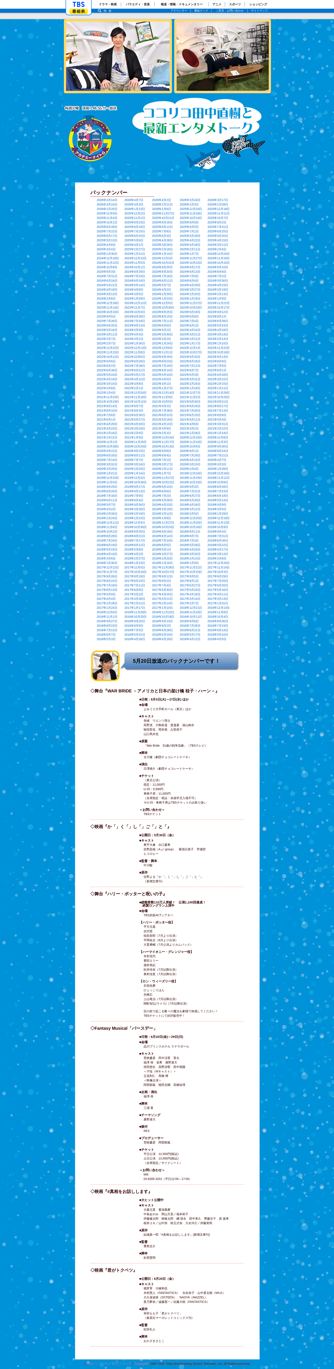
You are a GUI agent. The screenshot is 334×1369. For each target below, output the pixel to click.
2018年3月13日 (217, 554)
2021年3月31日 (217, 424)
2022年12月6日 (162, 348)
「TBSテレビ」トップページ (78, 4)
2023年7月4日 (189, 321)
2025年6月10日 (134, 235)
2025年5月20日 (217, 235)
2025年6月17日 (107, 235)
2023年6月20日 (107, 325)
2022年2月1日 (133, 388)
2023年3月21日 (190, 334)
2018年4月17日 (217, 549)
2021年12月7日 (190, 392)
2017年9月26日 (107, 576)
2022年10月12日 (108, 356)
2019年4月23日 (162, 504)
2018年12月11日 (108, 522)
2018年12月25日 (191, 518)
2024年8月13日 (190, 271)
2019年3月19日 (162, 509)
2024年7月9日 (189, 276)
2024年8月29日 (134, 271)
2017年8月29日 (217, 576)
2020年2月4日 (189, 468)
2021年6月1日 (106, 419)
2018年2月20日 (162, 558)
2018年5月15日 (107, 549)
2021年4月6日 (189, 424)
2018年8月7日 (189, 536)
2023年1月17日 (190, 343)
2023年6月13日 (134, 325)
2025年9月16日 (162, 222)
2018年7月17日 (134, 540)
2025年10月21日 (163, 218)
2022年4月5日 (161, 379)
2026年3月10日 (107, 204)
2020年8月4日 (161, 455)
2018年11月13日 (218, 522)
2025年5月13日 (107, 240)
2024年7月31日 (107, 276)
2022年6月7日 (189, 370)
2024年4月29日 (190, 285)
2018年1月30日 (107, 563)
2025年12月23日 (191, 209)
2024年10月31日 (163, 262)
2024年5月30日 (217, 280)
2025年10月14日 (191, 218)
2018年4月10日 (107, 554)
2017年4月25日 (162, 594)
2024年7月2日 (216, 276)
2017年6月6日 (133, 589)
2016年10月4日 (217, 616)
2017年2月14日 (162, 603)
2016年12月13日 (218, 607)
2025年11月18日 (191, 213)
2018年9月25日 (134, 531)
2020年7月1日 (161, 460)
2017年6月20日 (217, 585)
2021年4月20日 (134, 424)
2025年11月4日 (107, 218)
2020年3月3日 (216, 464)
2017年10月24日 (135, 572)
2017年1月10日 (162, 607)
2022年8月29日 (134, 361)
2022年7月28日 (134, 365)
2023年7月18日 (134, 321)
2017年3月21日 (162, 598)
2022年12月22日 (108, 348)
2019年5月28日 (162, 500)
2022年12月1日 (190, 348)
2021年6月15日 (190, 415)
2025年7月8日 (161, 231)
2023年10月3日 (134, 312)
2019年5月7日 (106, 504)
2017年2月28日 (107, 603)
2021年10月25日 (218, 397)
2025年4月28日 (162, 240)
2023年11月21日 (218, 303)
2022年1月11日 (217, 388)
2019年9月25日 (107, 486)
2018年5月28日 (190, 545)
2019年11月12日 (218, 477)
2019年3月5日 (216, 509)
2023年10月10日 (108, 312)
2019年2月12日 (162, 513)
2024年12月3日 (162, 258)
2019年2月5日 (189, 513)
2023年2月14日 (217, 339)
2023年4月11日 (107, 334)
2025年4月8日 (106, 244)
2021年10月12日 (135, 401)
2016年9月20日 (134, 621)
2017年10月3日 (217, 572)
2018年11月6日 (107, 527)
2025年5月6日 (133, 240)
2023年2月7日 (106, 343)
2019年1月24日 (107, 518)
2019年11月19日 (191, 477)
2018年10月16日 (191, 527)
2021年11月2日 (190, 397)
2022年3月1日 (161, 383)
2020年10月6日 (190, 446)
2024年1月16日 (190, 298)
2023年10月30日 (163, 307)
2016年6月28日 (162, 630)
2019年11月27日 (163, 477)
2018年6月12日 (134, 545)
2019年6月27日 (190, 495)
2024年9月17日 (190, 267)
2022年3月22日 (217, 379)
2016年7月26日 (190, 625)
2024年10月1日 (134, 267)
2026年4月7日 (133, 200)
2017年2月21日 (134, 603)
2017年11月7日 (107, 572)
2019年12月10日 (108, 477)
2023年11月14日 (108, 307)
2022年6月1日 (216, 370)
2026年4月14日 (107, 200)
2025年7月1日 (189, 231)
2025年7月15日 (134, 231)
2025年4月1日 (133, 244)
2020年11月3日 (217, 442)
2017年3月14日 (190, 598)
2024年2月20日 (190, 294)
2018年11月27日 (163, 522)
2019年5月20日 (190, 500)
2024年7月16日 (162, 276)
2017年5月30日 (162, 589)
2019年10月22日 (163, 482)
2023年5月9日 (133, 330)
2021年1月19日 (217, 433)
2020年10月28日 (108, 446)
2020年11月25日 (135, 442)
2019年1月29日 (217, 513)
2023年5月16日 (107, 330)
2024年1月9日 (216, 298)
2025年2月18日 (162, 249)
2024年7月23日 (134, 276)
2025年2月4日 (216, 249)
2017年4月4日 (106, 598)
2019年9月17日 (134, 486)
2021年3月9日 (161, 428)
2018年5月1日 (161, 549)
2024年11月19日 (218, 258)
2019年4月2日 (106, 509)
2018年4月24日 (190, 549)
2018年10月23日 (163, 527)
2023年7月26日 (107, 321)
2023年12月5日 (162, 303)
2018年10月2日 (107, 531)
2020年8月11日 (134, 455)
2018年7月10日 (162, 540)
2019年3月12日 (190, 509)
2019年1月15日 (134, 518)
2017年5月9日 (106, 594)
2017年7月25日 (217, 581)
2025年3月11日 (217, 244)
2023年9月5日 (106, 316)
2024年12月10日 (135, 258)
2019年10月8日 (217, 482)
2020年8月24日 (217, 451)
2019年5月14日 (217, 500)
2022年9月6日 (106, 361)
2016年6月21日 (190, 630)
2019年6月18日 (217, 495)
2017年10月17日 (163, 572)
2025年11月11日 (218, 213)
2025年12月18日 (218, 209)
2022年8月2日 (106, 365)
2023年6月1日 (189, 325)
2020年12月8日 (217, 437)
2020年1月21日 (107, 473)
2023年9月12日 (217, 312)
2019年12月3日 (134, 477)
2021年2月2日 (161, 433)
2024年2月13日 (217, 294)
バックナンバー (243, 148)
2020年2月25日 (107, 468)
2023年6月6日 (161, 325)
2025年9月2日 (216, 222)
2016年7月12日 (107, 630)
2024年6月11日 (162, 280)
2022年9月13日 (217, 356)
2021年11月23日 (108, 397)
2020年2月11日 (162, 468)
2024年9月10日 (217, 267)
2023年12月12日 (135, 303)
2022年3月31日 (190, 379)
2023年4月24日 (190, 330)
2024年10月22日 (191, 262)
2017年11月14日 (218, 567)
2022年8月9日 (216, 361)
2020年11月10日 (191, 442)
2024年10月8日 (107, 267)
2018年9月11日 (190, 531)
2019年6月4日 (133, 500)
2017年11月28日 (163, 567)
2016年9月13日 (162, 621)
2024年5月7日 (161, 285)
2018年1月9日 (189, 563)
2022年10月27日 (191, 352)
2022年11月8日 (134, 352)
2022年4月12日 (134, 379)
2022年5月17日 (134, 374)
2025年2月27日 (134, 249)
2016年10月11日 (191, 616)
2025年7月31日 (217, 227)
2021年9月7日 (133, 406)
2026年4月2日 (161, 200)
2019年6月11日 (107, 500)
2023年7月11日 (162, 321)
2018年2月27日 (134, 558)
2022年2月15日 (217, 383)
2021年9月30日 (190, 401)
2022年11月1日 (162, 352)
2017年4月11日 (217, 594)
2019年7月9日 (133, 495)
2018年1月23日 (134, 563)
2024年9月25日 (162, 267)
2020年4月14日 (190, 460)
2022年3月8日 (133, 383)
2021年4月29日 (107, 424)
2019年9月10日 (162, 486)
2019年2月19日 (134, 513)
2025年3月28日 (162, 244)
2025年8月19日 (134, 227)
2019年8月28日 (217, 486)
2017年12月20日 (218, 563)
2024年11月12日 (108, 262)
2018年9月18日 (162, 531)
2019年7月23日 (217, 491)
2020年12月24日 (163, 437)
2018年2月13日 (190, 558)
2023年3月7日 (106, 339)
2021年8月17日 (217, 406)
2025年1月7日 (189, 253)
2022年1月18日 (190, 388)
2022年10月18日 (218, 352)
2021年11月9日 (162, 397)
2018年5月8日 (133, 549)
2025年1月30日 (107, 253)
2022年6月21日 (134, 370)
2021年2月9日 (133, 433)
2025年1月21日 (134, 253)
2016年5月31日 (134, 634)
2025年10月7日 (217, 218)
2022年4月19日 (107, 379)
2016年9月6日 (189, 621)
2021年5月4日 (216, 419)
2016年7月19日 (217, 625)
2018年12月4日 (134, 522)
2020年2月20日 (134, 468)
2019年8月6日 (161, 491)
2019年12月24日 (191, 473)
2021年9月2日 (161, 406)
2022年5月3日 (189, 374)
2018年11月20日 (191, 522)
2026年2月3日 (189, 204)
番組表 (78, 11)
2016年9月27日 (107, 621)
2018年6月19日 (107, 545)
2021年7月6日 (106, 415)
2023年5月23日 (217, 325)
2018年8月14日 (162, 536)
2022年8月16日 (190, 361)
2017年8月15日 (134, 581)
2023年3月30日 (162, 334)
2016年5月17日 (190, 634)
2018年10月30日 (135, 527)
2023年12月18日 (108, 303)
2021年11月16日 (135, 397)
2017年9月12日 (162, 576)
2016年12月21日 (191, 607)
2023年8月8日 (189, 316)
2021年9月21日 (217, 401)
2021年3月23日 (107, 428)
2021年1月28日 (190, 433)
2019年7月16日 (107, 495)
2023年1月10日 (217, 343)
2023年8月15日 (162, 316)
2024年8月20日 (162, 271)
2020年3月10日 (190, 464)
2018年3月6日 (106, 558)
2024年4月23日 (217, 285)
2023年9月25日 (162, 312)
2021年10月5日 (162, 401)
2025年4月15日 (217, 240)
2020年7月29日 (190, 455)
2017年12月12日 (108, 567)
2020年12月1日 (107, 442)
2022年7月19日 (162, 365)
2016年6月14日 (217, 630)
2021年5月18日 (162, 419)
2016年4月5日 (216, 639)
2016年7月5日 (133, 630)
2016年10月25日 (135, 616)
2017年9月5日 (189, 576)
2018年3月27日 (162, 554)
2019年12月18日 (218, 473)
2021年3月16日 (134, 428)
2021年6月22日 (162, 415)
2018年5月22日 (217, 545)
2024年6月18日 (134, 280)
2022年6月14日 (162, 370)
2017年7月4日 (161, 585)
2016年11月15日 (191, 612)
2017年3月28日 (134, 598)
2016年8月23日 (107, 625)
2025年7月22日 (107, 231)
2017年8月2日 (161, 581)
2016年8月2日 (161, 625)
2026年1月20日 (107, 209)
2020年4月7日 (216, 460)
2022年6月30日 (107, 370)
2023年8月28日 (134, 316)
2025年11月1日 (134, 218)
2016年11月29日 (135, 612)
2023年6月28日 (217, 321)
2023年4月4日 (133, 334)
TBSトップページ (98, 1363)
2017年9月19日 (134, 576)
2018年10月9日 (217, 527)
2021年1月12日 (107, 437)
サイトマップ (122, 1363)
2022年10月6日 (134, 356)
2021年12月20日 (135, 392)
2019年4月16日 (190, 504)
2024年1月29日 (134, 298)
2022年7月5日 (216, 365)
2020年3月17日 (162, 464)
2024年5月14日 (134, 285)
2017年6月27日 (190, 585)
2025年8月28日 (107, 227)
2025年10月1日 (107, 222)
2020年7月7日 (133, 460)
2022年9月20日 (190, 356)
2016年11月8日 (217, 612)
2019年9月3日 (189, 486)
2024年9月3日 (106, 271)
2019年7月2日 (161, 495)
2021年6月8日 (216, 415)
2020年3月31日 (107, 464)
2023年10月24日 (191, 307)
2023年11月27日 (191, 303)
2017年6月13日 (107, 589)
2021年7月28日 (162, 410)
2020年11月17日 (163, 442)
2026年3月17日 (217, 200)
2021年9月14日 (107, 406)
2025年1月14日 (162, 253)
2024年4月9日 (133, 289)
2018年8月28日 (107, 536)
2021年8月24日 (190, 406)
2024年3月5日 (133, 294)
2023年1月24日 (162, 343)
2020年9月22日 (107, 451)
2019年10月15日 (191, 482)
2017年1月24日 (107, 607)
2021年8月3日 (133, 410)
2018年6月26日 (217, 540)
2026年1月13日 (134, 209)
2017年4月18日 (190, 594)
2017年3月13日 (217, 598)
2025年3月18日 (190, 244)
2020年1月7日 (161, 473)
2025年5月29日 (190, 235)
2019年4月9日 (216, 504)
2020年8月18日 (107, 455)
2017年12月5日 (134, 567)
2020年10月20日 (135, 446)
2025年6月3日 (161, 235)
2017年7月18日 (107, 585)
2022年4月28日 (217, 374)
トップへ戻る (204, 162)
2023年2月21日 (190, 339)
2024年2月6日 (106, 298)
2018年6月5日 (161, 545)
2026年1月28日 (217, 204)
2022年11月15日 (108, 352)
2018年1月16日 (162, 563)
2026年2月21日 (162, 204)
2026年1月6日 (161, 209)
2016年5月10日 (217, 634)
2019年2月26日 (107, 513)
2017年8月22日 (107, 581)
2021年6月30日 (134, 415)
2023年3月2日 (133, 339)
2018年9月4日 (216, 531)
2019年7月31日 (190, 491)
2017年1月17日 (134, 607)
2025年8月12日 (162, 227)
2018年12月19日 (218, 518)
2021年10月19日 (108, 401)
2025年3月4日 (106, 249)
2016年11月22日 (163, 612)
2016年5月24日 (162, 634)
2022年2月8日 (106, 388)
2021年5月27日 (134, 419)
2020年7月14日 (107, 460)
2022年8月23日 (162, 361)
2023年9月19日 (190, 312)
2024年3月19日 (217, 289)
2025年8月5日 (189, 227)
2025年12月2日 (134, 213)
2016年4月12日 (190, 639)
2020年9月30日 (217, 446)
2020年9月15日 (134, 451)
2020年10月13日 (163, 446)
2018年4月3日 (133, 554)
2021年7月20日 (190, 410)
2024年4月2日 (161, 289)
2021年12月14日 (163, 392)
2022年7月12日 (190, 365)
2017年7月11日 (134, 585)
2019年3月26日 (134, 509)
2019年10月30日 (135, 482)
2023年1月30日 (134, 343)
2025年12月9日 (107, 213)
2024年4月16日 (107, 289)
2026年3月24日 (190, 200)
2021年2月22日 (217, 428)
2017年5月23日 (190, 589)
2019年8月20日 (107, 491)
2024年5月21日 (107, 285)
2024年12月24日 (218, 253)
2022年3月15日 (107, 383)
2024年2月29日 (162, 294)
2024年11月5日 (134, 262)
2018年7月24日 (107, 540)
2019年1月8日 (161, 518)
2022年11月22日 (218, 348)
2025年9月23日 (134, 222)
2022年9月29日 (162, 356)
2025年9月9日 (189, 222)
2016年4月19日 (162, 639)
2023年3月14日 (217, 334)
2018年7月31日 (217, 536)
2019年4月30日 (134, 504)
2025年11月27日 (163, 213)
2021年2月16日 (107, 433)
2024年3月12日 (107, 294)
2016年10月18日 (163, 616)
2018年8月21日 (134, 536)
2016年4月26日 (134, 639)
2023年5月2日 (161, 330)
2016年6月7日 (106, 634)
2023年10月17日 (218, 307)
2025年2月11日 (190, 249)
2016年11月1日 (107, 616)
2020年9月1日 (189, 451)
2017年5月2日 (133, 594)
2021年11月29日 (218, 392)
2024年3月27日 (190, 289)
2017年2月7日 (189, 603)
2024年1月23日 (162, 298)
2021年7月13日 (217, 410)
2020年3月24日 (134, 464)
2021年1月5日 (133, 437)
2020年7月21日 (217, 455)
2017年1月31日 (217, 603)
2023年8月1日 (216, 316)
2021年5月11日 (190, 419)
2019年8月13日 (134, 491)
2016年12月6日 (107, 612)
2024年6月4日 (189, 280)
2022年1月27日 (162, 388)
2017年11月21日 (191, 567)
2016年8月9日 (133, 625)
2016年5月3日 (106, 639)
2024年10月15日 (218, 262)
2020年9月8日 (161, 451)
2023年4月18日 (217, 330)
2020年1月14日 (134, 473)
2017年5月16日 (217, 589)
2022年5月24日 (107, 374)
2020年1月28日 (217, 468)
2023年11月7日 (134, 307)
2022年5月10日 (162, 374)
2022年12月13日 (135, 348)
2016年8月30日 (217, 621)
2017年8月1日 (189, 581)
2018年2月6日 (216, 558)
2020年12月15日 (191, 437)
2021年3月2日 (189, 428)
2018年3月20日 (190, 554)
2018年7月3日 (189, 540)
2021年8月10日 (107, 410)
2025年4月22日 (190, 240)
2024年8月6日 (216, 271)
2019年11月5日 (107, 482)
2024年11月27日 (191, 258)
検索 (109, 10)
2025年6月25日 (217, 231)
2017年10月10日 (191, 572)
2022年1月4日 (106, 392)
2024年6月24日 (107, 280)
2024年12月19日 (108, 258)
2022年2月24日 (190, 383)
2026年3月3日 (133, 204)
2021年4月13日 (162, 424)
